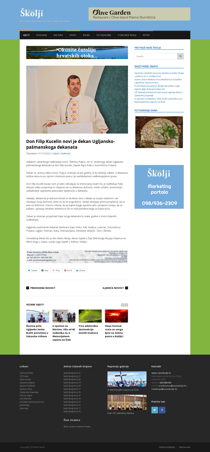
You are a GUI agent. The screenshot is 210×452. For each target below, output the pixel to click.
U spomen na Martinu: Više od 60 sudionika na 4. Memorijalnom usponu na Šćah (63, 325)
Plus (56, 270)
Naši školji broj (71, 398)
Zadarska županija (29, 392)
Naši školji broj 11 (72, 408)
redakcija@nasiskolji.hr (164, 389)
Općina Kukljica (27, 382)
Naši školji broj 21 (72, 376)
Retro (146, 35)
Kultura (58, 35)
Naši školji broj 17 (72, 389)
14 (79, 398)
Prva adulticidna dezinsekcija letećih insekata (90, 322)
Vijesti (26, 35)
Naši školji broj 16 (72, 392)
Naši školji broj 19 (72, 382)
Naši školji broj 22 (72, 372)
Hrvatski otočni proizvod (32, 401)
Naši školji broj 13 (72, 401)
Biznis (86, 35)
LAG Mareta (25, 398)
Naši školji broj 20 (72, 379)
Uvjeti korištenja (167, 447)
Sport (73, 35)
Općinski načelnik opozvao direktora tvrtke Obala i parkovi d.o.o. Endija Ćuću (159, 75)
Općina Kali (25, 379)
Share (80, 270)
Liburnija (24, 408)
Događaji (41, 35)
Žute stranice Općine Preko (77, 426)
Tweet (32, 270)
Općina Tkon (26, 389)
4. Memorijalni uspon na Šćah (123, 389)
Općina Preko (26, 372)
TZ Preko (24, 376)
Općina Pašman (27, 385)
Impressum (184, 447)
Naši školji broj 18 (72, 385)
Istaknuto (66, 153)
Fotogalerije (104, 35)
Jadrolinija (25, 404)
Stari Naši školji (127, 35)
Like (45, 270)
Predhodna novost (42, 287)
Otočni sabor (26, 395)
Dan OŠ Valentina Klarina (120, 413)
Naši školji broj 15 (72, 395)
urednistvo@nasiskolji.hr (172, 385)
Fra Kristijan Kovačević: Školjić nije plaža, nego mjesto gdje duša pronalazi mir (157, 87)
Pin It (68, 270)
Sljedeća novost (113, 287)
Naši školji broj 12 (72, 404)
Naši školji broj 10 (72, 411)
